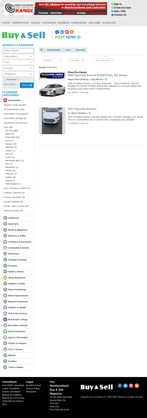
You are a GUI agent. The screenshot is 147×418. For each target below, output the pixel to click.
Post (67, 37)
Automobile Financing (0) (16, 114)
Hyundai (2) (11, 147)
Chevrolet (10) (12, 137)
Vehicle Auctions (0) (13, 210)
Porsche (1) (11, 174)
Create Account (121, 7)
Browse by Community (13, 398)
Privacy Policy (33, 388)
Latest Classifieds (10, 388)
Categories (49, 23)
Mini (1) (9, 164)
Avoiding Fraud (33, 385)
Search (35, 23)
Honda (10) (10, 144)
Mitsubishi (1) (12, 167)
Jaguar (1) (10, 150)
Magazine (94, 23)
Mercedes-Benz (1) (14, 160)
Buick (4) (9, 134)
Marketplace (20, 23)
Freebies (12, 361)
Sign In (116, 4)
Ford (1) (9, 140)
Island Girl (109, 23)
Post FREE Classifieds (13, 385)
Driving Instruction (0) (14, 197)
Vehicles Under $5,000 (15, 105)
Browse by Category (12, 394)
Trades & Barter (16, 367)
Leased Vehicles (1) (13, 202)
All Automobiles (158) (14, 109)
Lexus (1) (9, 157)
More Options (9, 84)
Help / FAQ (118, 11)
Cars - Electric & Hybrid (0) (17, 188)
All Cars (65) (11, 130)
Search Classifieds (11, 391)
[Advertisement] (92, 174)
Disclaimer (31, 391)
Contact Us (118, 15)
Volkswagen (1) (12, 184)
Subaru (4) (10, 177)
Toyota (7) (10, 180)
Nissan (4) (10, 170)
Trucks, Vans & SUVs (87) (16, 206)
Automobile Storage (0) (15, 118)
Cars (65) (8, 127)
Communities (79, 23)
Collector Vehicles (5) (14, 193)
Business (63, 23)
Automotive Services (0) (15, 123)
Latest (6, 23)
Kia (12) (9, 154)
